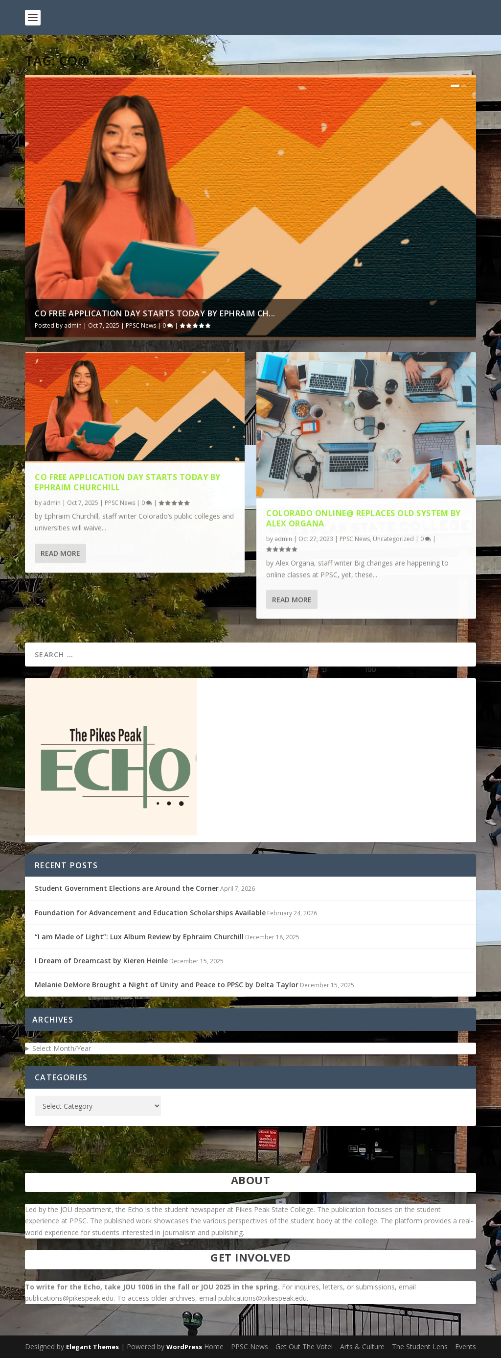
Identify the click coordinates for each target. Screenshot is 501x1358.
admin (73, 325)
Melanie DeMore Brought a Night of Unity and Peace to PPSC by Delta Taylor (166, 984)
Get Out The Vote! (304, 1346)
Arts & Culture (362, 1346)
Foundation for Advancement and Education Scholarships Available (150, 912)
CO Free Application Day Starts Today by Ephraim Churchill (128, 474)
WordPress (184, 1346)
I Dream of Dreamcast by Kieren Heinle (101, 960)
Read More (60, 544)
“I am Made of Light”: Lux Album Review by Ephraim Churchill (139, 936)
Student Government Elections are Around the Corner (127, 888)
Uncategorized (393, 528)
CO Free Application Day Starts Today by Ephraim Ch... (155, 313)
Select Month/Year (61, 1048)
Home (214, 1346)
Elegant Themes (92, 1346)
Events (465, 1346)
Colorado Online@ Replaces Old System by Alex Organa (363, 508)
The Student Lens (420, 1346)
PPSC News (141, 325)
